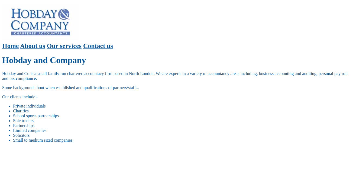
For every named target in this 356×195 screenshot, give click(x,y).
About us (32, 45)
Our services (64, 45)
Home (10, 45)
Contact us (98, 45)
